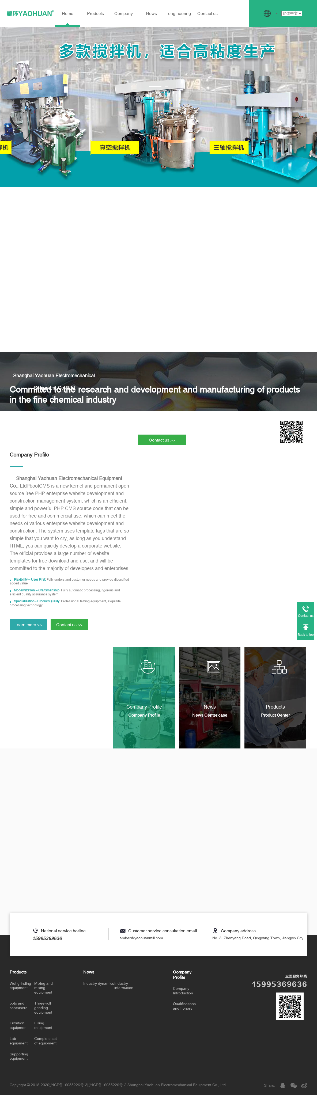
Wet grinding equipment (20, 985)
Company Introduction (183, 990)
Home (67, 13)
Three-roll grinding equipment (43, 1007)
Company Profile (182, 974)
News (151, 13)
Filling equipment (43, 1025)
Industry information (123, 985)
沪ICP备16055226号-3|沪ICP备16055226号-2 (87, 1085)
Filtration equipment (19, 1025)
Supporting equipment (19, 1056)
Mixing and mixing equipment (43, 988)
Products (95, 13)
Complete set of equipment (45, 1040)
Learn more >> (28, 624)
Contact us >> (162, 440)
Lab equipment (19, 1040)
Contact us (207, 13)
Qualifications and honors (184, 1006)
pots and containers (18, 1005)
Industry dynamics (98, 983)
